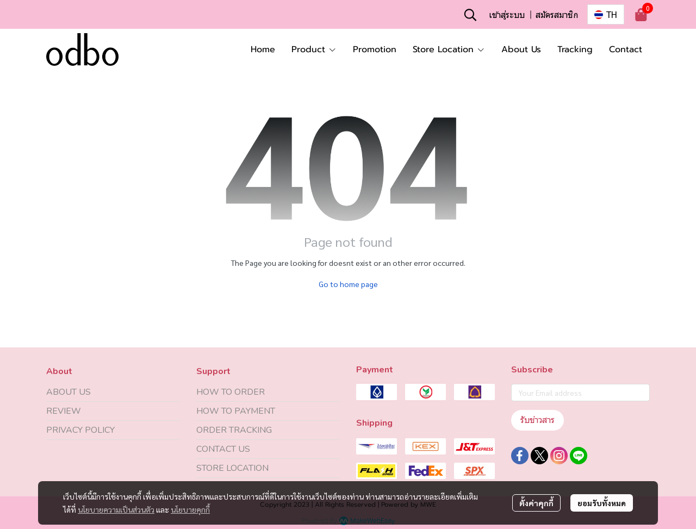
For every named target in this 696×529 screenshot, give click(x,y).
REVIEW (63, 411)
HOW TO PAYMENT (235, 411)
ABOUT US (68, 392)
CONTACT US (223, 449)
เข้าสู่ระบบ (507, 14)
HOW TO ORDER (230, 392)
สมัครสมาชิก (557, 14)
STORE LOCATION (232, 468)
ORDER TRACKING (234, 430)
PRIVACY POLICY (80, 430)
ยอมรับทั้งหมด (601, 503)
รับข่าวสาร (537, 420)
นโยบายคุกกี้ (190, 509)
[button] (470, 14)
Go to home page (348, 284)
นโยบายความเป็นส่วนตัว (116, 509)
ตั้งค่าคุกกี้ (536, 503)
